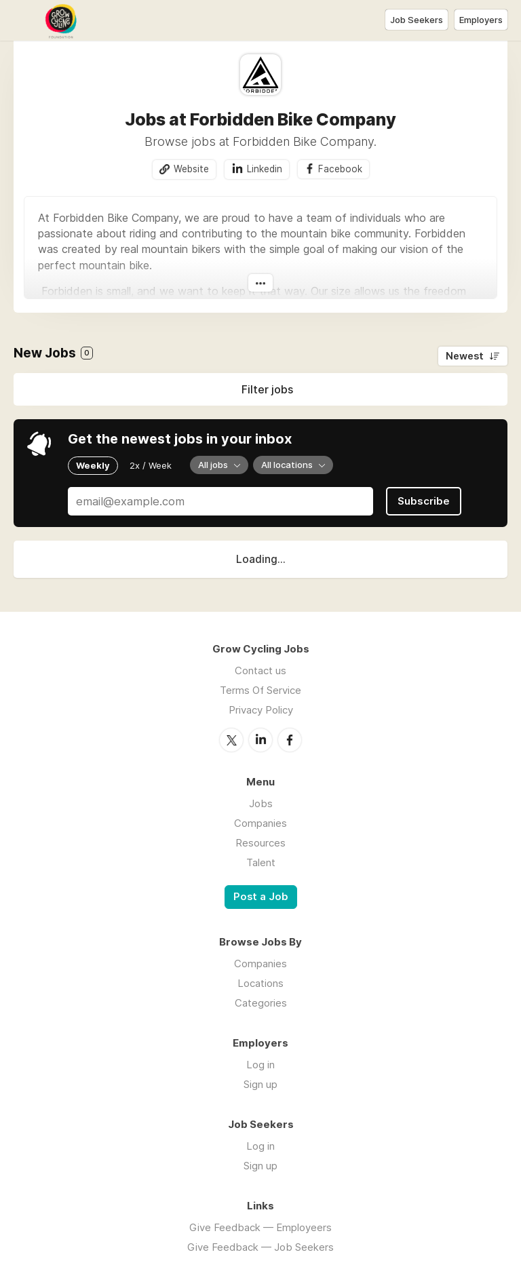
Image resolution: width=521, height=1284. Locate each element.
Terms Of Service (260, 690)
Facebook (340, 168)
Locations (260, 983)
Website (191, 168)
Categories (261, 1002)
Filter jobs (267, 389)
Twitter (231, 740)
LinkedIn (260, 740)
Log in (260, 1064)
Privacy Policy (261, 709)
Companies (260, 823)
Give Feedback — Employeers (260, 1227)
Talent (260, 862)
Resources (260, 842)
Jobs (261, 803)
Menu (24, 20)
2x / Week (151, 465)
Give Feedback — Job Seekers (260, 1247)
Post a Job (260, 897)
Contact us (260, 670)
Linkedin (264, 168)
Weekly (93, 465)
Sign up (260, 1084)
